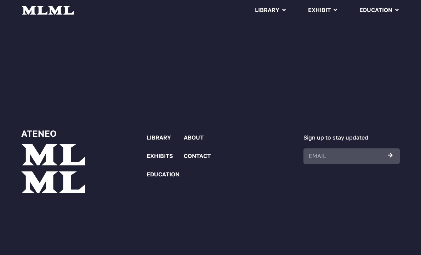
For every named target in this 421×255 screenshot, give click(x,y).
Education (375, 9)
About (193, 137)
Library (267, 9)
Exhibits (158, 155)
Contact (193, 155)
